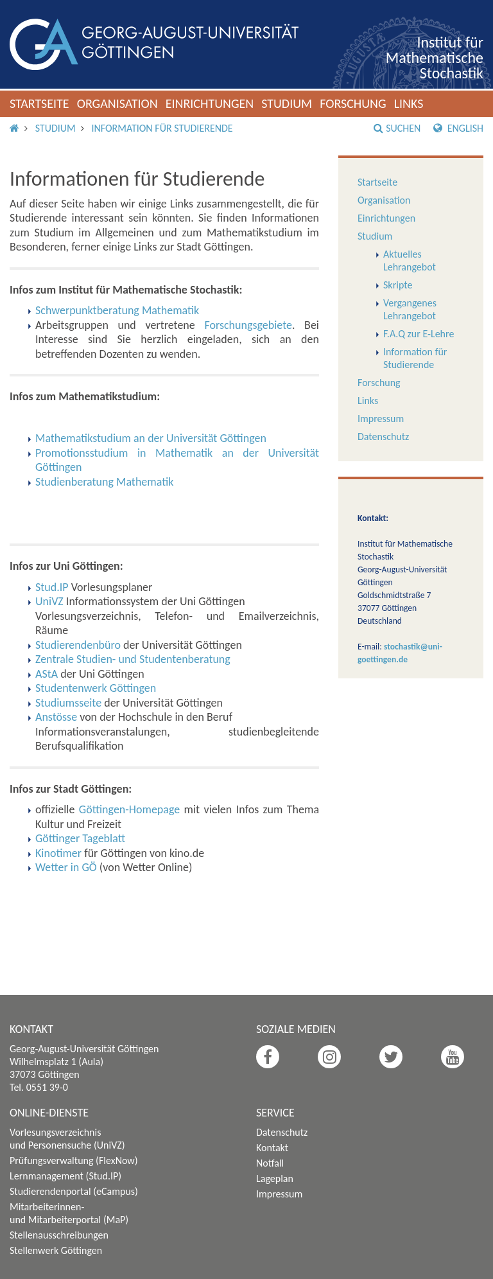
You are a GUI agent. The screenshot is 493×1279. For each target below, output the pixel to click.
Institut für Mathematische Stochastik (434, 57)
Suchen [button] (397, 128)
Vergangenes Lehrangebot (410, 309)
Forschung (353, 103)
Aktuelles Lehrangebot (409, 260)
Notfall (270, 1163)
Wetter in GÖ (66, 867)
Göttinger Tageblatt (80, 838)
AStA (46, 674)
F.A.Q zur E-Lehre (418, 334)
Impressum (381, 418)
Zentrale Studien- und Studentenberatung (132, 659)
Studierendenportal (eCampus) (74, 1191)
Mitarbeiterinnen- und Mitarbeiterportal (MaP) (69, 1213)
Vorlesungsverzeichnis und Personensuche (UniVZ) (67, 1138)
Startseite (39, 103)
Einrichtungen (210, 103)
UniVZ (49, 601)
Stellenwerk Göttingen (56, 1250)
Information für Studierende (161, 128)
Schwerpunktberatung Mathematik (117, 310)
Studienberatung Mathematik (104, 482)
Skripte (397, 285)
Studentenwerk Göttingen (95, 688)
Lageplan (274, 1178)
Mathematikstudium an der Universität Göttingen (150, 438)
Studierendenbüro (78, 645)
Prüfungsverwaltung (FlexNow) (74, 1160)
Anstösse (56, 717)
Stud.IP (52, 587)
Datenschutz (383, 436)
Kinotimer (58, 853)
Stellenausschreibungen (59, 1235)
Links (409, 103)
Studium (286, 103)
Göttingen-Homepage (129, 809)
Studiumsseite (68, 703)
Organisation (117, 103)
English (458, 128)
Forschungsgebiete (248, 325)
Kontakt (272, 1148)
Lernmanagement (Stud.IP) (65, 1176)
